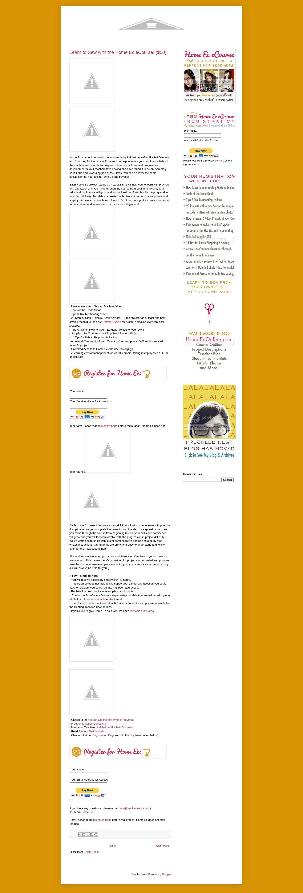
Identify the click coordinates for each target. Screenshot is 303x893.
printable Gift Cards (142, 611)
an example (98, 599)
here (221, 160)
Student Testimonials (91, 731)
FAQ (133, 333)
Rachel (115, 727)
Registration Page (103, 735)
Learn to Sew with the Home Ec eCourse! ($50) (117, 52)
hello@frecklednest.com (134, 808)
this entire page (107, 425)
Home (112, 845)
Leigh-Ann (103, 727)
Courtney (127, 727)
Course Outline (112, 321)
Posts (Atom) (92, 851)
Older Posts (162, 845)
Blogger (166, 874)
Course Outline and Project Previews (111, 719)
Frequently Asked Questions (88, 723)
